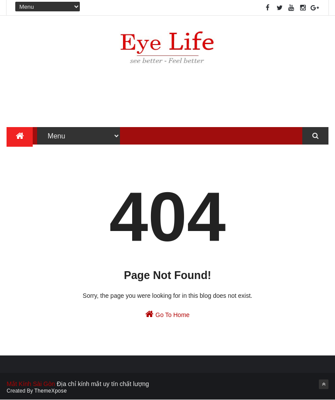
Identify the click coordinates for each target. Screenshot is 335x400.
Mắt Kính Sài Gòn (31, 383)
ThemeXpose (50, 391)
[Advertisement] (167, 98)
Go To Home (167, 314)
